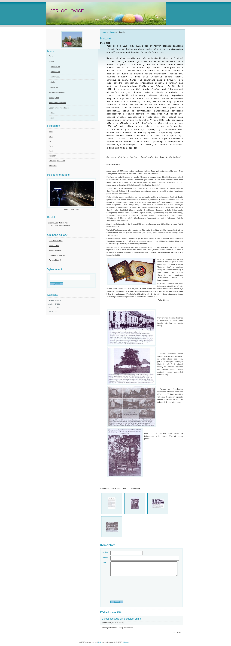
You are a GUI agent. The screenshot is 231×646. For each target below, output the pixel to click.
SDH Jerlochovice (55, 241)
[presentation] (142, 589)
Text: (104, 563)
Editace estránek (55, 250)
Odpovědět (177, 632)
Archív (51, 61)
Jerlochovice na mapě (57, 103)
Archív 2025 (55, 77)
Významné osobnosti (57, 92)
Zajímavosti (53, 87)
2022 (50, 132)
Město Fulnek (54, 246)
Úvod (104, 32)
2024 (52, 113)
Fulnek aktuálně (55, 260)
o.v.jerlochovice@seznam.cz (59, 225)
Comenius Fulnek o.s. (57, 255)
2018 (50, 136)
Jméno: (105, 552)
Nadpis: (105, 557)
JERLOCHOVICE (67, 10)
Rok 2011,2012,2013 (57, 161)
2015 (50, 151)
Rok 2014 (52, 156)
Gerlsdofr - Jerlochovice (131, 488)
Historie (112, 32)
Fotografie (53, 165)
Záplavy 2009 (54, 98)
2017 (50, 141)
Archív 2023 (55, 66)
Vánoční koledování (71, 209)
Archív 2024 (55, 72)
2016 (50, 146)
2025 (52, 118)
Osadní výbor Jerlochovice (59, 108)
